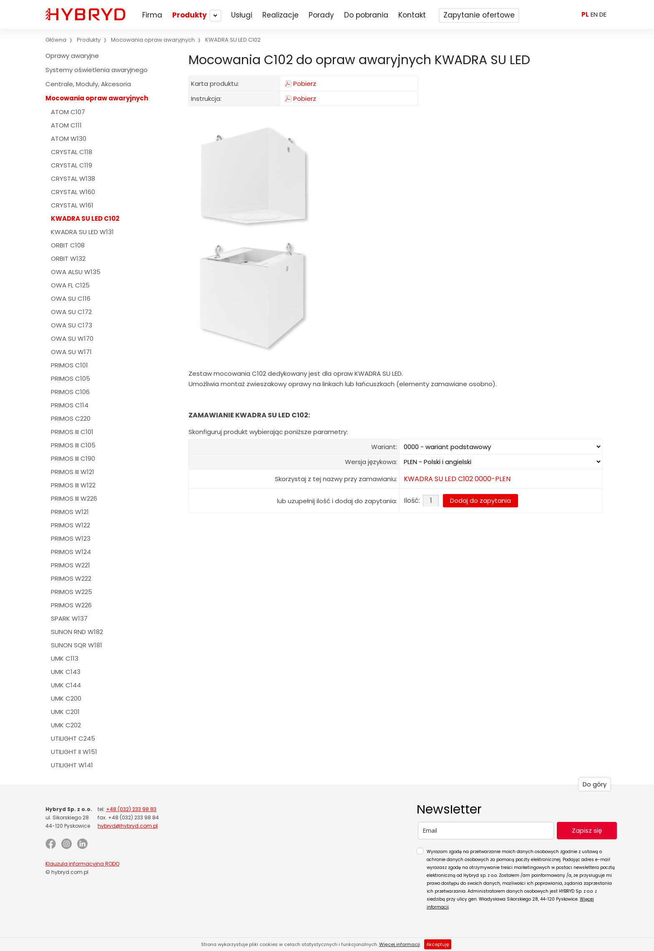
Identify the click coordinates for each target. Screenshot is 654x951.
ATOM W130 (68, 138)
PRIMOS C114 (69, 405)
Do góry (594, 784)
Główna (55, 40)
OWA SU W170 (72, 338)
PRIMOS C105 (70, 378)
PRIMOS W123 (71, 538)
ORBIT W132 (68, 258)
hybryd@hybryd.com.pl (128, 825)
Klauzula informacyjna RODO (82, 863)
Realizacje (280, 15)
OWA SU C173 (71, 325)
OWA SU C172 (71, 311)
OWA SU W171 (71, 351)
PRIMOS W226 (71, 605)
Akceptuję (437, 944)
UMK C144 (66, 685)
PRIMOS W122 (70, 525)
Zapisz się (587, 830)
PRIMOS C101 (69, 365)
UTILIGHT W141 (72, 765)
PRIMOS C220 (71, 418)
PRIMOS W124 (71, 551)
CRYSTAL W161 (72, 205)
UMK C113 (64, 658)
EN (594, 14)
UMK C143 (65, 671)
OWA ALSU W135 (76, 271)
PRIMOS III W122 (73, 485)
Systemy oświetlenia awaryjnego (96, 69)
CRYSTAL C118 (71, 151)
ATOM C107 (68, 111)
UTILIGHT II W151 (74, 751)
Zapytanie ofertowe (479, 15)
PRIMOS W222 (71, 578)
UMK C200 (66, 698)
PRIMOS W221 (70, 565)
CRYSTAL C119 (71, 165)
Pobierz (304, 83)
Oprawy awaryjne (72, 55)
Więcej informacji (399, 944)
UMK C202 (66, 725)
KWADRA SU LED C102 (85, 218)
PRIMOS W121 (70, 511)
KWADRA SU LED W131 (82, 231)
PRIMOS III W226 (74, 498)
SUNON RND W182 (77, 631)
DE (602, 14)
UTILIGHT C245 (73, 738)
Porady (321, 15)
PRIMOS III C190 (73, 458)
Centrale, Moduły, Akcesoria (88, 84)
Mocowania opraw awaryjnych (96, 98)
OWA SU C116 (71, 298)
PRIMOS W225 (71, 591)
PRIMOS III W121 (72, 471)
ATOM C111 (66, 125)
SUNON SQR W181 (76, 645)
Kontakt (412, 15)
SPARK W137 (69, 618)
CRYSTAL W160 (73, 191)
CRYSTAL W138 (73, 178)
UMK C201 (65, 711)
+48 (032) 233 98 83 (131, 809)
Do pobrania (366, 15)
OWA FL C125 (70, 285)
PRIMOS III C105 (73, 445)
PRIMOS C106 (70, 391)
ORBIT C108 (68, 245)
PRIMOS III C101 (72, 431)
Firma (152, 15)
